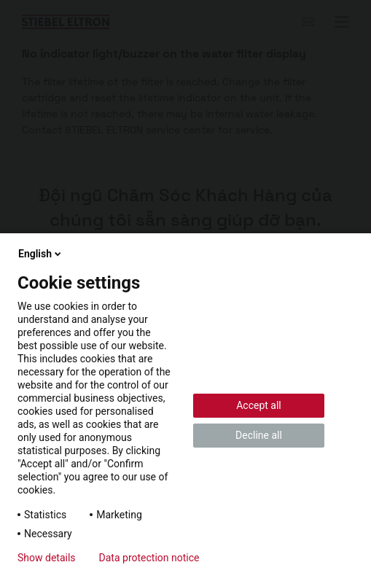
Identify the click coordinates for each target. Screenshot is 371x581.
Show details (46, 558)
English (40, 254)
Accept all (258, 405)
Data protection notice (149, 558)
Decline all (258, 435)
